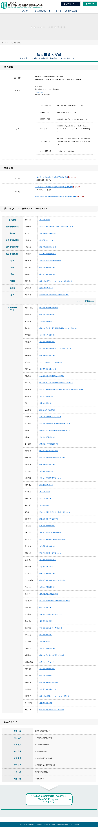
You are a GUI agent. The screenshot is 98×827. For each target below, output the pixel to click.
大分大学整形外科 (45, 636)
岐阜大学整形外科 (45, 609)
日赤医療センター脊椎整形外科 (50, 262)
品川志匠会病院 (44, 221)
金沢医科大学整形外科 (47, 343)
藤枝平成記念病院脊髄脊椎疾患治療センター (54, 432)
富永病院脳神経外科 (46, 473)
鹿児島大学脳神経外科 (47, 650)
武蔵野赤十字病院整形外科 (48, 446)
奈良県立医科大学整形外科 (48, 684)
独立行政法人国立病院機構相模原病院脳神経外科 (56, 384)
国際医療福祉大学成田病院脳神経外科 (52, 459)
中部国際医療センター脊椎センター (51, 630)
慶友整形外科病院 (45, 705)
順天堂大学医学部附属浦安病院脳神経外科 (54, 296)
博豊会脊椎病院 (44, 643)
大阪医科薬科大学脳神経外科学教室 (51, 378)
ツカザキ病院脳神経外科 (47, 255)
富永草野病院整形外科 (47, 548)
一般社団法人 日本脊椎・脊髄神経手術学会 (51, 179)
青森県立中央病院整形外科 (48, 596)
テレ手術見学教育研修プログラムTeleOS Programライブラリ (48, 801)
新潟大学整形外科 (45, 500)
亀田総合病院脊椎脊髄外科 (48, 309)
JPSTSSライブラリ (56, 11)
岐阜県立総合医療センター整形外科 (51, 711)
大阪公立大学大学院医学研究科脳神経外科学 (54, 602)
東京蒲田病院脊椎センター (48, 691)
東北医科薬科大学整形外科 (48, 521)
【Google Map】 (40, 92)
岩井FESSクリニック (46, 664)
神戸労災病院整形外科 (47, 276)
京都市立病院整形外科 (47, 589)
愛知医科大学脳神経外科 (47, 235)
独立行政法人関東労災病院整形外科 (51, 657)
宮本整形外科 (44, 507)
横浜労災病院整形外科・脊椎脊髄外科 (52, 541)
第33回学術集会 (71, 11)
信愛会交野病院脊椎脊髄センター (50, 480)
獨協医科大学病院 (45, 677)
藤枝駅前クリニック (46, 242)
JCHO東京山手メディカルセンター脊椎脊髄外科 (56, 283)
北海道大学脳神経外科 (47, 439)
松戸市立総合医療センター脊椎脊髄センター (54, 425)
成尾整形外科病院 (45, 623)
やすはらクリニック (46, 568)
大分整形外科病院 (45, 323)
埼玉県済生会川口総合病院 (48, 452)
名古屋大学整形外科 (46, 398)
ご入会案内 (25, 11)
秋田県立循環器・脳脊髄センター (50, 555)
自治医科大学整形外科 (47, 337)
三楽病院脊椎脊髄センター (48, 249)
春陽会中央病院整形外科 (47, 561)
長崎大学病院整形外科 (47, 575)
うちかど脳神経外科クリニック (50, 418)
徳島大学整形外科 (45, 405)
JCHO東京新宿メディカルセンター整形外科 (54, 698)
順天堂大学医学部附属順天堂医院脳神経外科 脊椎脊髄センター (61, 391)
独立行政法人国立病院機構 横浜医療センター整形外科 (58, 330)
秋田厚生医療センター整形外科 (50, 534)
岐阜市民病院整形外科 (47, 269)
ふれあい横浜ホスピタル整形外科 (50, 364)
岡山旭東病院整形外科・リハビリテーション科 (55, 350)
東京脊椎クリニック (46, 487)
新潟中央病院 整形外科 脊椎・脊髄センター (55, 514)
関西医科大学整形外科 (47, 316)
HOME (10, 11)
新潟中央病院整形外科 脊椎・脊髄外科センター (56, 228)
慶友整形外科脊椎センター (48, 371)
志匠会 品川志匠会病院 (47, 412)
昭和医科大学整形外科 (47, 357)
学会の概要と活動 (40, 11)
